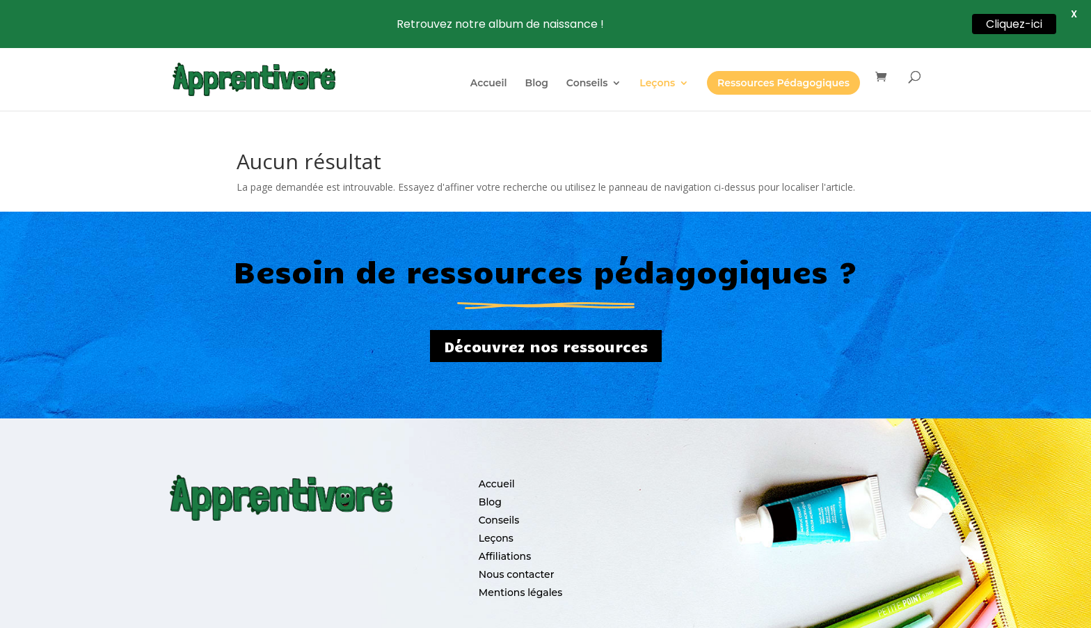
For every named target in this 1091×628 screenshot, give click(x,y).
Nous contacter (517, 563)
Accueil (488, 83)
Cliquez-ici (1014, 24)
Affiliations (505, 545)
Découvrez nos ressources (546, 335)
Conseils (587, 83)
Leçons (657, 83)
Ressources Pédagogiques (783, 83)
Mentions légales (520, 581)
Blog (536, 83)
